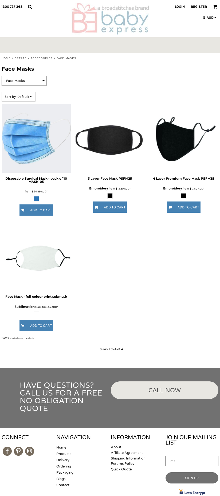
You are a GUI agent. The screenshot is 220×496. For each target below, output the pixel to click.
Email (170, 453)
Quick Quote (121, 469)
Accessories (42, 58)
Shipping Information (128, 458)
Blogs (60, 479)
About (116, 447)
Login (180, 7)
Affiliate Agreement (127, 453)
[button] (30, 7)
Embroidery (98, 188)
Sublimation (24, 307)
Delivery (62, 460)
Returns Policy (122, 464)
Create (21, 58)
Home (6, 58)
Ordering (63, 466)
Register (199, 7)
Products (63, 454)
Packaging (64, 472)
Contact (62, 485)
